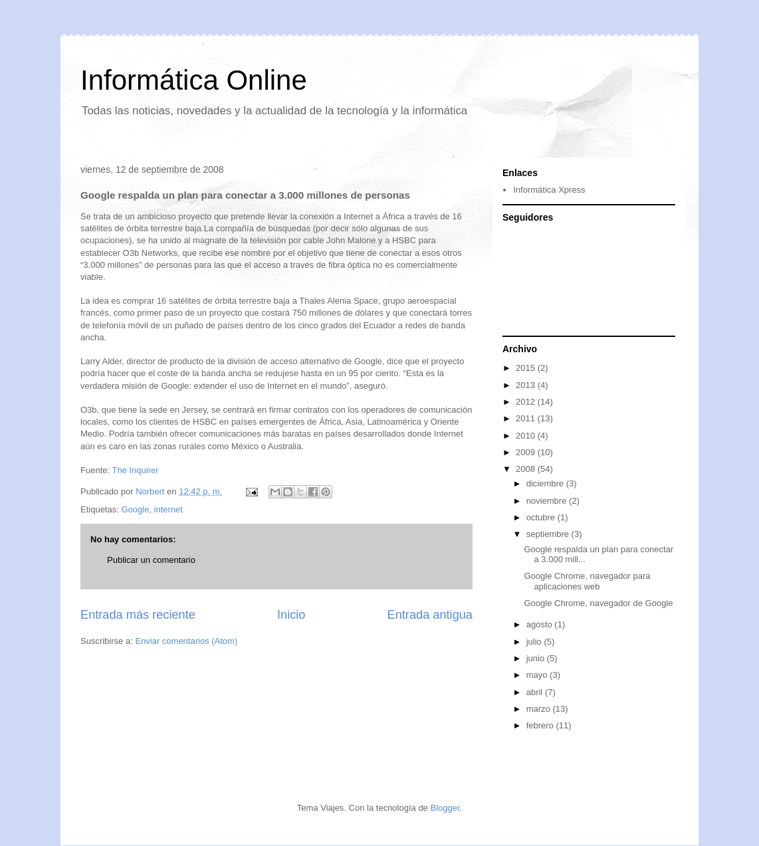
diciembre (546, 483)
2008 (527, 469)
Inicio (291, 614)
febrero (541, 725)
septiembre (549, 534)
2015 (527, 368)
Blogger (444, 808)
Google (135, 509)
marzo (539, 709)
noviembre (547, 501)
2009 (527, 452)
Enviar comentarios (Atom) (186, 641)
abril (535, 692)
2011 (527, 418)
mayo (538, 675)
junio (536, 658)
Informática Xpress (549, 190)
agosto (540, 624)
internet (168, 509)
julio (535, 642)
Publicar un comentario (151, 560)
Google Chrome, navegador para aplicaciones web (587, 581)
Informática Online (193, 80)
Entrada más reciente (137, 614)
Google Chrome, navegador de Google (598, 603)
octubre (542, 517)
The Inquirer (135, 470)
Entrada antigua (430, 614)
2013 (527, 385)
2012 (527, 402)
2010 (527, 436)
